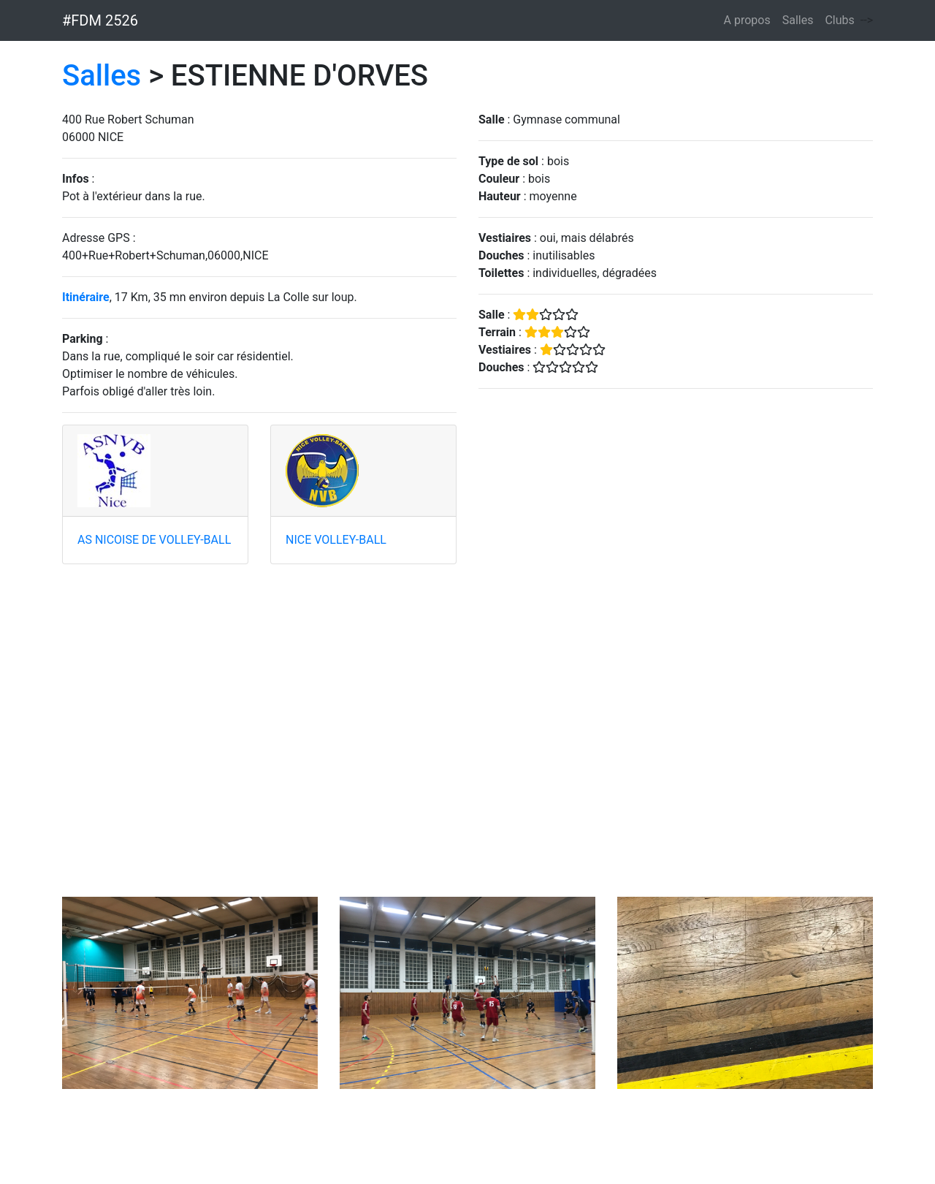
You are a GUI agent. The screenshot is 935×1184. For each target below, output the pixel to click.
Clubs (839, 20)
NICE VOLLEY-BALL (336, 540)
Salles (798, 20)
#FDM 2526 (100, 20)
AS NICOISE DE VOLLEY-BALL (154, 540)
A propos (747, 20)
